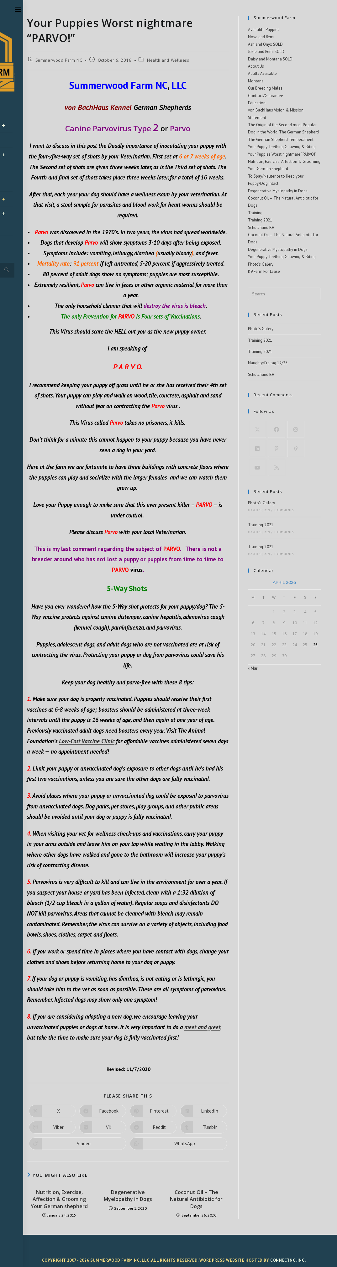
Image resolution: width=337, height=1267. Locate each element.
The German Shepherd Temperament (280, 139)
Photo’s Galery (260, 264)
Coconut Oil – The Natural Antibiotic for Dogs (196, 1199)
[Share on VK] (102, 1127)
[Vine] (295, 448)
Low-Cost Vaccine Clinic (86, 741)
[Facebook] (276, 429)
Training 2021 (260, 220)
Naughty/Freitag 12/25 (267, 363)
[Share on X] (52, 1111)
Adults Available (262, 73)
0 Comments (284, 510)
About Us (256, 66)
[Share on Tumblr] (203, 1127)
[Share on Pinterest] (153, 1111)
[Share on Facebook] (102, 1111)
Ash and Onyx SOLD (265, 44)
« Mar (252, 668)
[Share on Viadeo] (77, 1143)
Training (255, 212)
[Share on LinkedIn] (203, 1111)
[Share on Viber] (52, 1127)
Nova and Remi (261, 36)
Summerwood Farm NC (58, 60)
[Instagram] (295, 429)
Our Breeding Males (265, 88)
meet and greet (202, 1027)
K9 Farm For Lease (264, 271)
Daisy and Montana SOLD (270, 59)
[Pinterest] (276, 448)
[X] (257, 429)
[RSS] (276, 467)
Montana (256, 81)
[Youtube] (257, 467)
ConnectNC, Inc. (288, 1260)
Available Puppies (263, 29)
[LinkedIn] (257, 448)
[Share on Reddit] (153, 1127)
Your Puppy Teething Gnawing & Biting (282, 146)
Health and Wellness (168, 60)
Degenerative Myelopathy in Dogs (128, 1195)
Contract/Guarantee (265, 95)
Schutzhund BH (261, 227)
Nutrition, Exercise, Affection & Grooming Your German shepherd (59, 1199)
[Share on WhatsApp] (178, 1143)
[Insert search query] (284, 294)
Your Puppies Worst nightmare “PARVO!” (282, 154)
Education (257, 103)
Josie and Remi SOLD (266, 51)
